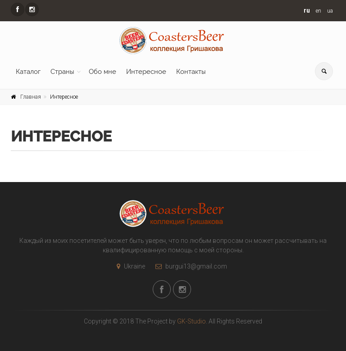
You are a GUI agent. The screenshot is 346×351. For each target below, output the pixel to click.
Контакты (191, 72)
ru (307, 10)
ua (330, 11)
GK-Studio (191, 321)
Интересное (146, 72)
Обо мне (102, 72)
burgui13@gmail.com (189, 266)
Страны (62, 72)
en (318, 11)
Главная (30, 97)
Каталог (28, 72)
